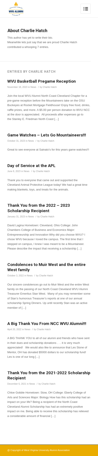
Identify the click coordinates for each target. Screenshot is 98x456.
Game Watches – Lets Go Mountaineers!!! (46, 135)
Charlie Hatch (50, 87)
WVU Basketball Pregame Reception (41, 81)
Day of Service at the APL (31, 165)
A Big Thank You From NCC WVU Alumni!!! (46, 323)
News (33, 87)
